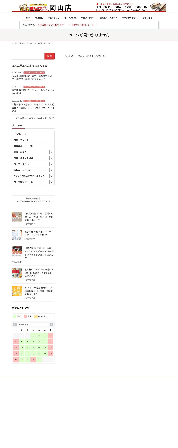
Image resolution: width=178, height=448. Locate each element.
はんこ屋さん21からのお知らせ (34, 72)
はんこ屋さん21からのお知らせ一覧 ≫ (34, 117)
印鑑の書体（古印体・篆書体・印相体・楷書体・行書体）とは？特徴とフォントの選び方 (33, 107)
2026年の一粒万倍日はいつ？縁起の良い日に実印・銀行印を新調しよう (39, 291)
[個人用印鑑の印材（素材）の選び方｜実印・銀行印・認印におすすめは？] (17, 217)
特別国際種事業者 (33, 198)
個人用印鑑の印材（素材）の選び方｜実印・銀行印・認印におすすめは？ (38, 216)
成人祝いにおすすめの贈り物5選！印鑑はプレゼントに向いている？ (38, 272)
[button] (83, 24)
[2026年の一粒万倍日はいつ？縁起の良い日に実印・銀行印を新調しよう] (17, 291)
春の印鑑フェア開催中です (50, 24)
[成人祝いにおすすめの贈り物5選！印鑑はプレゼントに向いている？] (17, 273)
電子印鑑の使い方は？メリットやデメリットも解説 (38, 233)
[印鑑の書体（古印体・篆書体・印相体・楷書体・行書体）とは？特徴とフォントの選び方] (17, 251)
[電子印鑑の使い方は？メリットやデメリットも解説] (17, 235)
